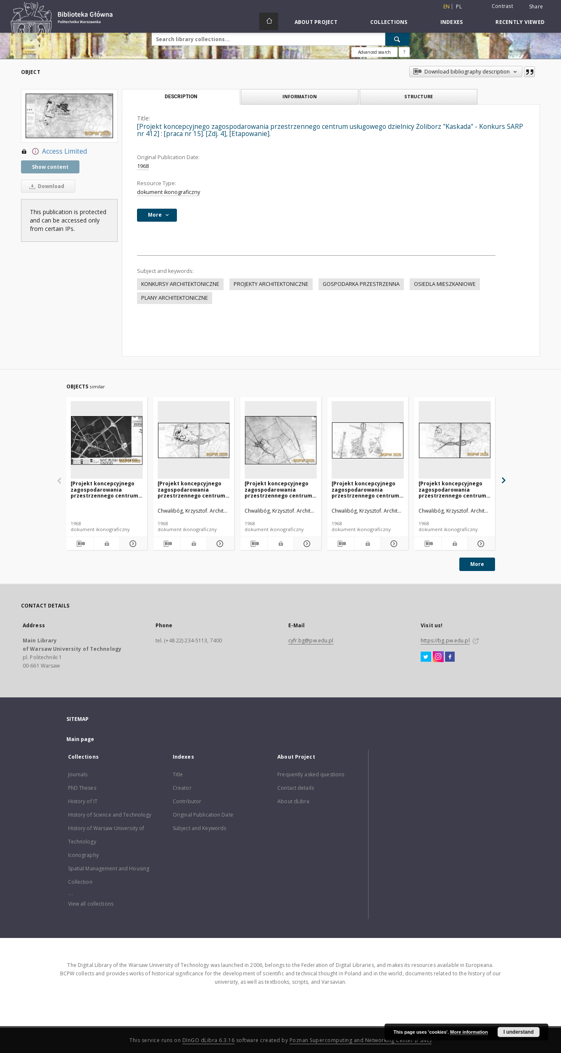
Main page (80, 739)
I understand (518, 1032)
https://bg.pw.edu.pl (445, 640)
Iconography (83, 855)
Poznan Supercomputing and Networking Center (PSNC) (361, 1040)
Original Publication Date (203, 814)
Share (536, 6)
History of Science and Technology (110, 814)
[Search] (397, 39)
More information (469, 1032)
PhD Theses (82, 787)
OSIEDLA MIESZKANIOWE (445, 284)
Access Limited (54, 151)
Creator (182, 787)
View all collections (90, 903)
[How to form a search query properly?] (404, 52)
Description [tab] (181, 97)
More (477, 564)
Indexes (451, 22)
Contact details (295, 787)
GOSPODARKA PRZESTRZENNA (361, 284)
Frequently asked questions (310, 774)
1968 (143, 166)
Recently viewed (520, 22)
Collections (389, 22)
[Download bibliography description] (80, 543)
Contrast (502, 6)
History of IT (83, 801)
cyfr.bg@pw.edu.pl (311, 640)
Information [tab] (299, 96)
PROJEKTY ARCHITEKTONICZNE (271, 284)
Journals (78, 774)
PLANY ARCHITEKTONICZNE (174, 297)
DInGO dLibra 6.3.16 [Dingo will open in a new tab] (208, 1040)
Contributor (187, 801)
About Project (316, 22)
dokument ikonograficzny (168, 192)
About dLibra (293, 801)
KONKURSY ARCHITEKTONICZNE (180, 284)
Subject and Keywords (199, 828)
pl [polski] (459, 6)
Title (178, 774)
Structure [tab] (418, 96)
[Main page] (268, 21)
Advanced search (374, 52)
